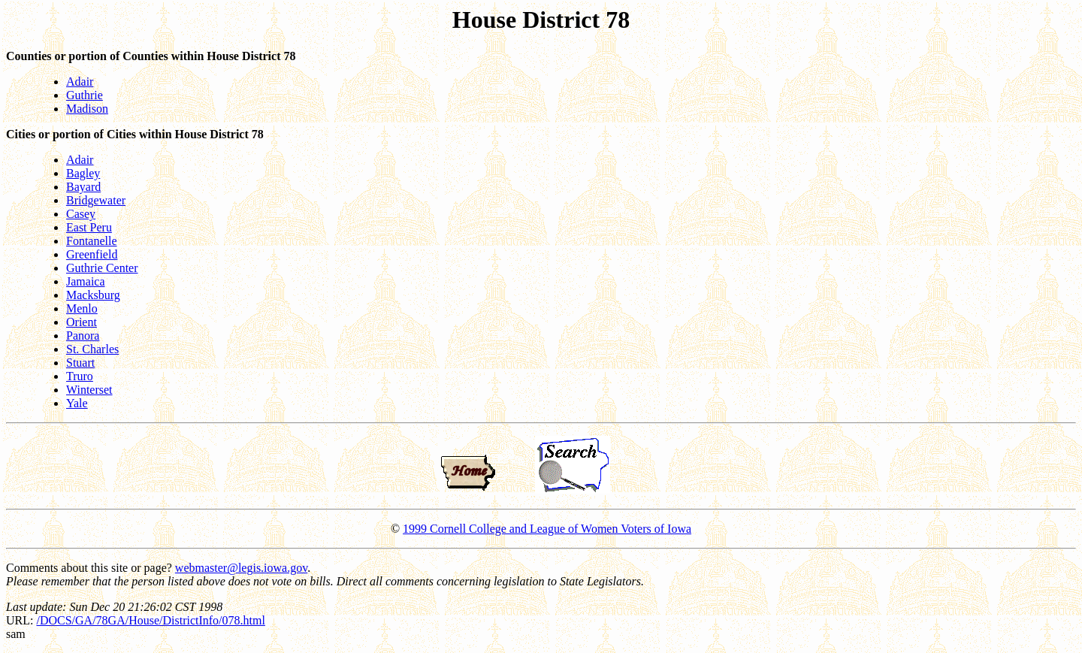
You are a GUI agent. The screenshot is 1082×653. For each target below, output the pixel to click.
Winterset (89, 389)
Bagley (83, 173)
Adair (79, 81)
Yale (77, 403)
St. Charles (92, 349)
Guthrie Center (102, 268)
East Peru (89, 227)
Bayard (83, 186)
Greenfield (91, 254)
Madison (87, 108)
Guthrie (84, 95)
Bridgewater (95, 200)
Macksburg (93, 295)
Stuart (80, 362)
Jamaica (85, 281)
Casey (80, 213)
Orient (81, 322)
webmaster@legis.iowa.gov (241, 567)
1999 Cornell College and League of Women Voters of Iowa (547, 528)
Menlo (82, 308)
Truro (79, 376)
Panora (82, 335)
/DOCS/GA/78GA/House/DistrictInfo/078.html (150, 620)
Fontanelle (91, 240)
